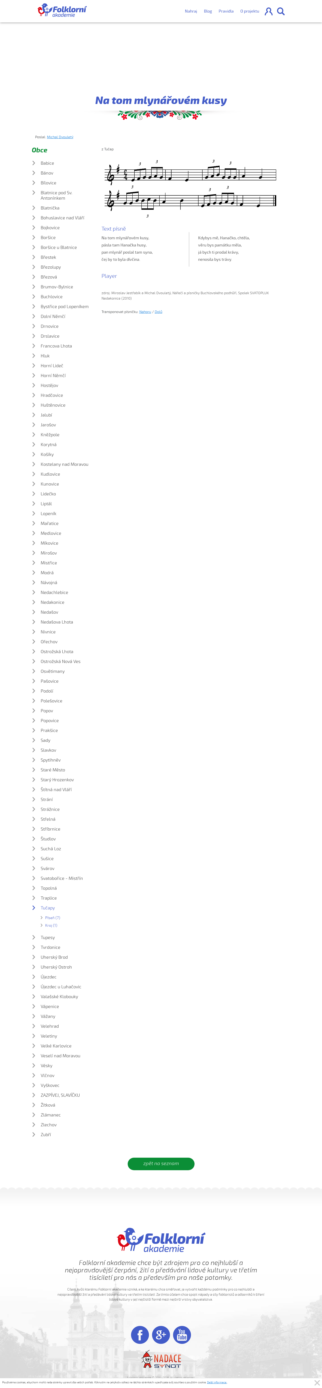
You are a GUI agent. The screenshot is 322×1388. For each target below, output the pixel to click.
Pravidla (226, 11)
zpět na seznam (161, 1163)
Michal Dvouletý (60, 137)
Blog (208, 11)
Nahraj (191, 11)
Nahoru (145, 312)
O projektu (249, 11)
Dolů (158, 312)
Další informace (217, 1382)
